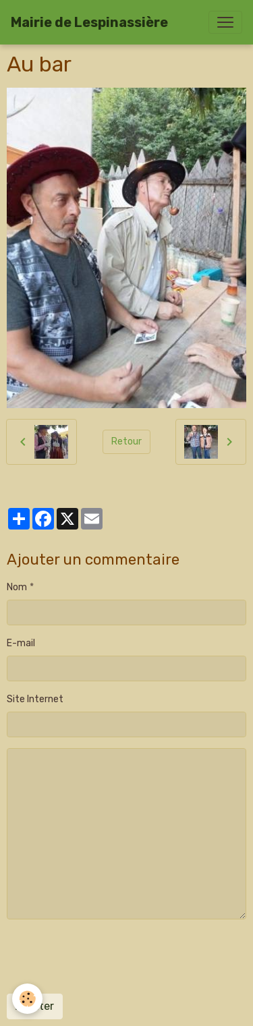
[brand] (89, 22)
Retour (126, 441)
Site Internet (35, 699)
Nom (17, 587)
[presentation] (109, 956)
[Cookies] (27, 999)
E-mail (21, 643)
